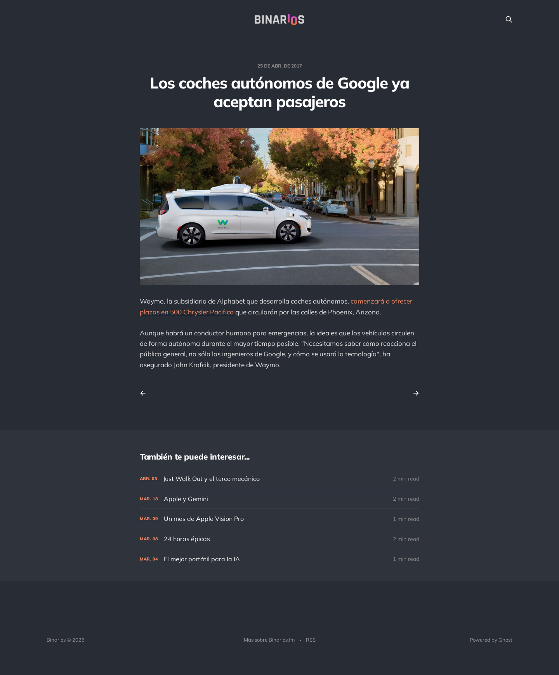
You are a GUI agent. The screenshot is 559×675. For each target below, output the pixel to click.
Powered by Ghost (491, 640)
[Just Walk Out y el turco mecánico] (279, 479)
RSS (311, 640)
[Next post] (413, 393)
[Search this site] (509, 19)
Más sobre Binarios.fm (269, 640)
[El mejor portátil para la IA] (279, 559)
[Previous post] (145, 393)
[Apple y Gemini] (279, 499)
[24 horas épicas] (279, 539)
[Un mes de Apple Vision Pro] (279, 519)
